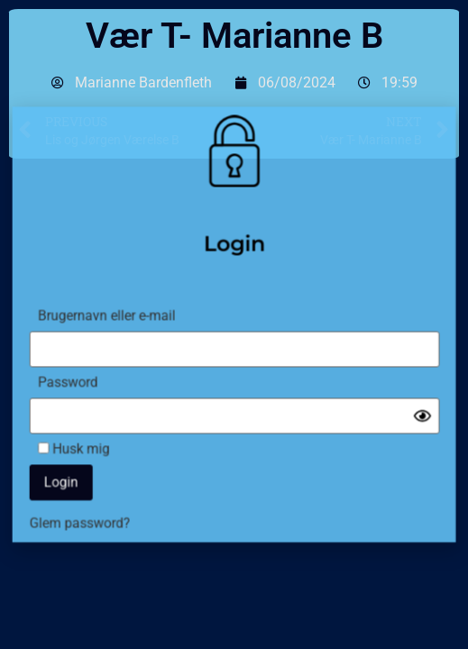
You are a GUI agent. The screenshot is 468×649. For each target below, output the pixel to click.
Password (79, 378)
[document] (234, 324)
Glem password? (90, 508)
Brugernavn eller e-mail (115, 316)
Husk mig (84, 439)
